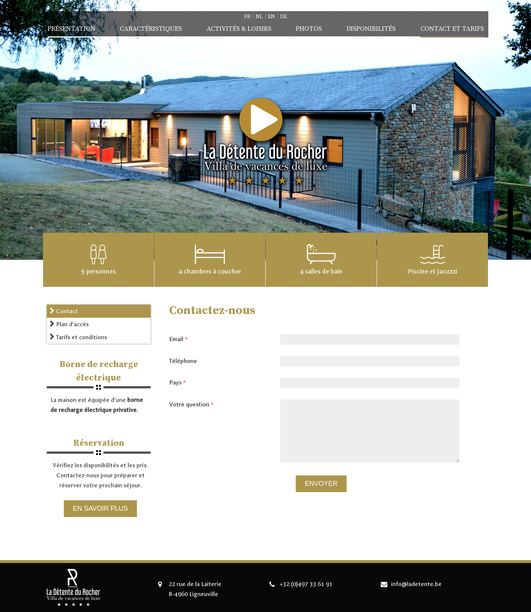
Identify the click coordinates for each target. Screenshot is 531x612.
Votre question (193, 404)
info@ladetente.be (416, 584)
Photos (309, 28)
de (283, 16)
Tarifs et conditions (78, 337)
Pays (179, 382)
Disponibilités (371, 28)
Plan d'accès (69, 324)
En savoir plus (100, 508)
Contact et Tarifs (452, 28)
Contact (64, 311)
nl (259, 16)
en (271, 16)
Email (180, 339)
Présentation (71, 28)
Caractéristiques (151, 28)
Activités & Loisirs (239, 28)
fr (247, 16)
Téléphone (183, 360)
